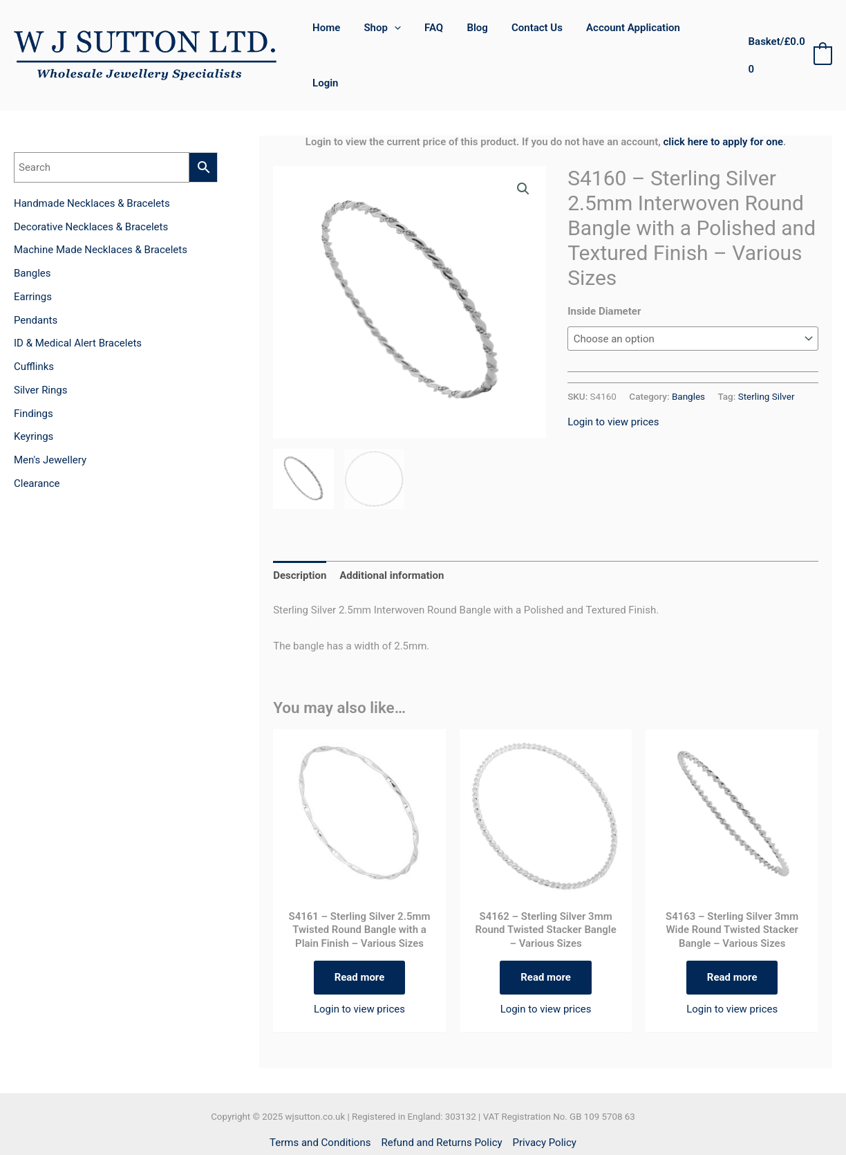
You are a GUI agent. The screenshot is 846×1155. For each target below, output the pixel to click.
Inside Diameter (604, 271)
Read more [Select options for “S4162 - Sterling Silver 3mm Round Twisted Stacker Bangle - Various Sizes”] (545, 937)
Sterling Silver (766, 356)
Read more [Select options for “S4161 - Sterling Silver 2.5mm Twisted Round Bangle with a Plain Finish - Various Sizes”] (360, 937)
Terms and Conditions (320, 1102)
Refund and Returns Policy (441, 1102)
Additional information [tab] (391, 535)
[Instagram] (438, 1130)
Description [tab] (299, 535)
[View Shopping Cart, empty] (788, 35)
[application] (399, 35)
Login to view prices (613, 382)
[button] (523, 148)
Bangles (688, 356)
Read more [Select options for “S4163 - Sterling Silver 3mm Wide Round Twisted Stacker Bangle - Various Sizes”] (732, 937)
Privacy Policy (544, 1102)
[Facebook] (408, 1130)
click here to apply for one (724, 101)
